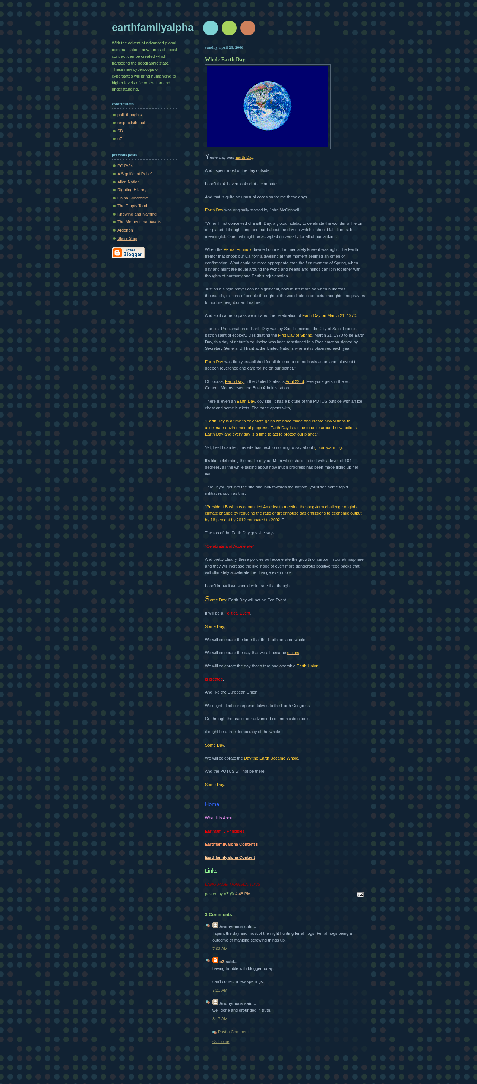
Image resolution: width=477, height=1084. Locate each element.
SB (120, 131)
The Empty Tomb (132, 206)
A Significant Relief (134, 174)
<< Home (220, 1041)
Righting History (131, 190)
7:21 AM (220, 990)
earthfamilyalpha (152, 27)
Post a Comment (233, 1032)
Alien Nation (128, 182)
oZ (119, 138)
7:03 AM (220, 948)
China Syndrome (132, 198)
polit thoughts (129, 115)
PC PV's (125, 166)
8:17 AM (220, 1019)
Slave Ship (127, 238)
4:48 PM (242, 894)
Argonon (125, 230)
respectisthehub (131, 122)
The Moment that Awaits (139, 222)
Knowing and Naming (137, 214)
